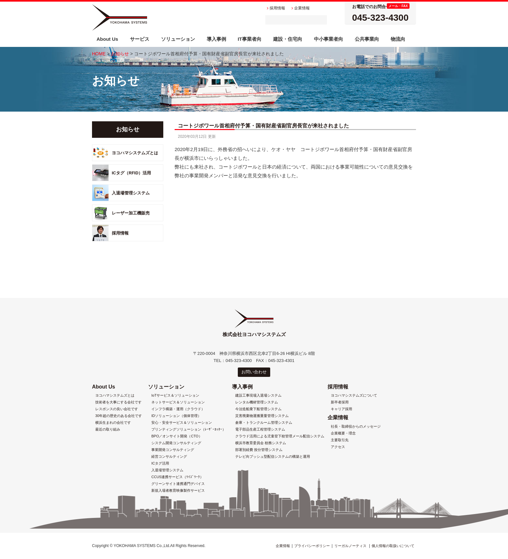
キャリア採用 (341, 409)
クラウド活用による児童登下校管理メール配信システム (279, 436)
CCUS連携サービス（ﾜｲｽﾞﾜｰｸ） (177, 477)
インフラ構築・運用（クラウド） (178, 409)
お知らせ (120, 53)
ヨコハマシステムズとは (135, 152)
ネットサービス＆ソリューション (178, 402)
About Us (103, 386)
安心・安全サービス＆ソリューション (181, 422)
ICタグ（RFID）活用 (131, 172)
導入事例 (242, 386)
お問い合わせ (254, 371)
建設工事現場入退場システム (258, 395)
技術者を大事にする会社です (118, 402)
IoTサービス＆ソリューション (175, 395)
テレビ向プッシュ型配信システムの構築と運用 (272, 456)
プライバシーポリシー (312, 546)
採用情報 (120, 233)
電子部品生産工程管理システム (260, 429)
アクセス (338, 447)
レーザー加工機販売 (131, 213)
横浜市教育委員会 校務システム (260, 443)
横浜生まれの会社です (113, 422)
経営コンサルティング (169, 456)
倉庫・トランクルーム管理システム (263, 422)
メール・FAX (398, 6)
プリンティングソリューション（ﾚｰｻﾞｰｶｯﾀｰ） (188, 429)
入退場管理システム (131, 193)
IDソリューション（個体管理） (176, 416)
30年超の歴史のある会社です (118, 416)
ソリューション (166, 386)
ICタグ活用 (160, 463)
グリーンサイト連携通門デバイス (178, 484)
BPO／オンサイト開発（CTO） (176, 436)
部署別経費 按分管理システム (259, 450)
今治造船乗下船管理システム (258, 409)
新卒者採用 (340, 402)
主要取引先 (340, 440)
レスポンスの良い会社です (116, 409)
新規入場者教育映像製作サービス (178, 490)
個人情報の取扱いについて (393, 546)
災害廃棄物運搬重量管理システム (262, 416)
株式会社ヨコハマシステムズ (119, 17)
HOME (99, 53)
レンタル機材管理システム (256, 402)
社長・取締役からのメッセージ (356, 426)
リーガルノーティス (350, 546)
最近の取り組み (107, 429)
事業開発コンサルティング (172, 450)
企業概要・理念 (343, 433)
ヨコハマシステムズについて (354, 395)
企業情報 (338, 417)
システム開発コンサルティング (176, 443)
